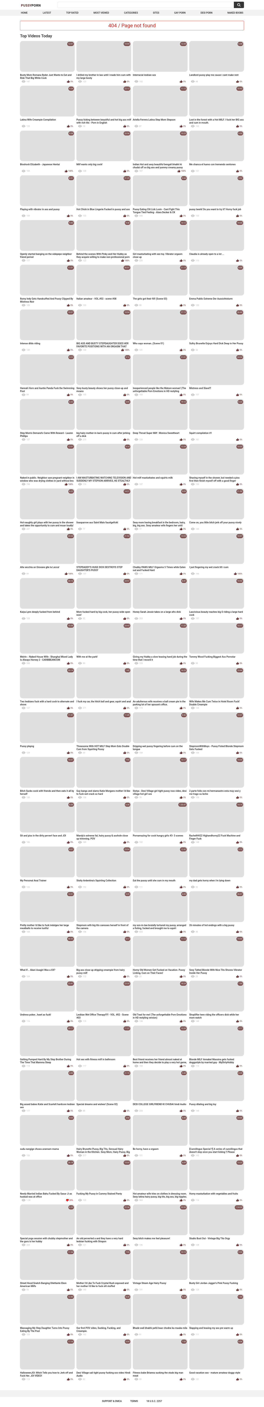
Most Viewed (101, 12)
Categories (131, 12)
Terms (134, 1401)
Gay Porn (180, 12)
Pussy (31, 5)
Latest (47, 12)
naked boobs (235, 12)
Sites (156, 12)
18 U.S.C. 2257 (154, 1401)
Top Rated (72, 12)
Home (24, 12)
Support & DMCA (112, 1401)
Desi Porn (206, 12)
